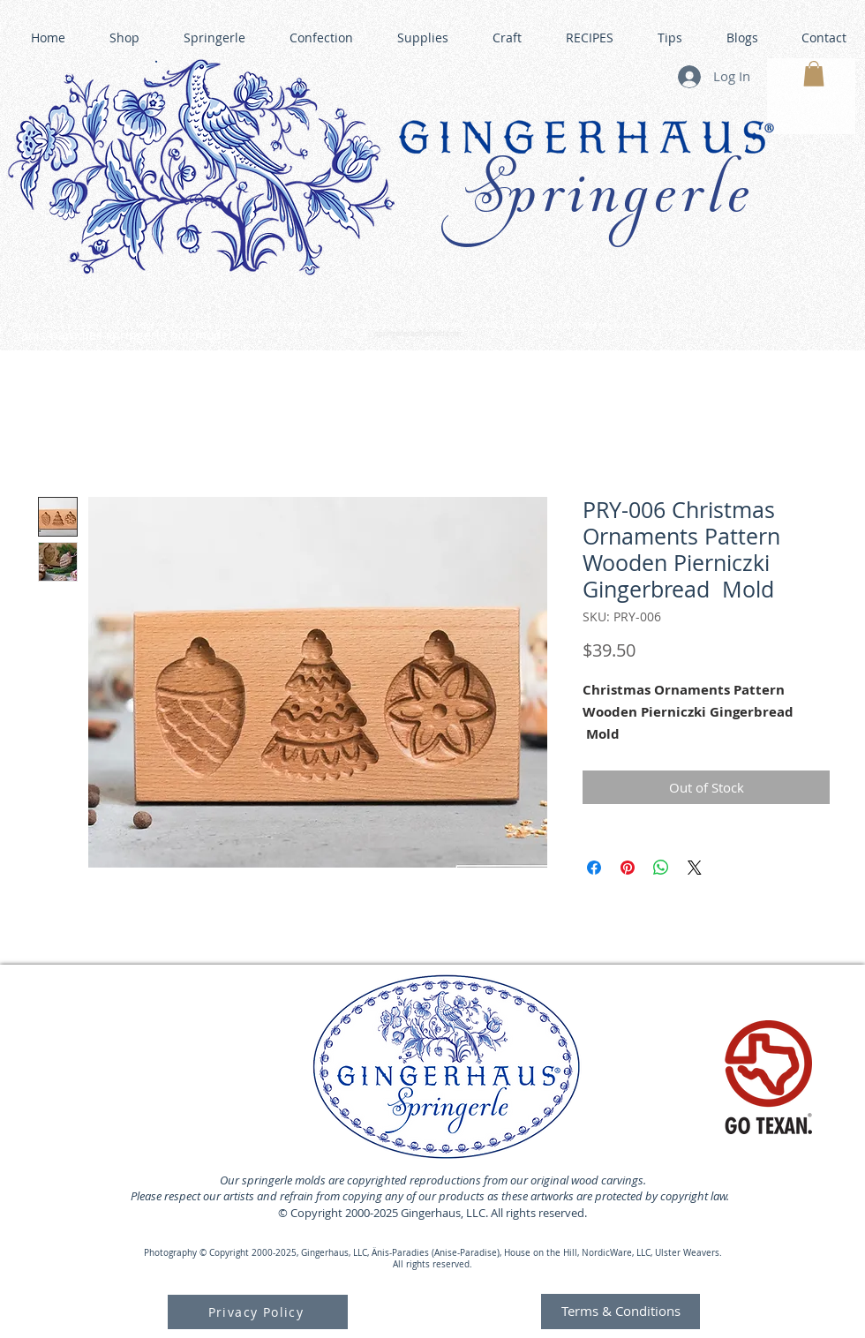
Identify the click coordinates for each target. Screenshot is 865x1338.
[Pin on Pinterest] (627, 867)
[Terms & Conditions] (620, 1311)
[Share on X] (694, 867)
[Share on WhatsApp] (661, 867)
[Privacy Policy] (258, 1312)
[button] (813, 73)
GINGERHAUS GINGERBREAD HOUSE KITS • (599, 326)
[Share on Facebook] (594, 867)
